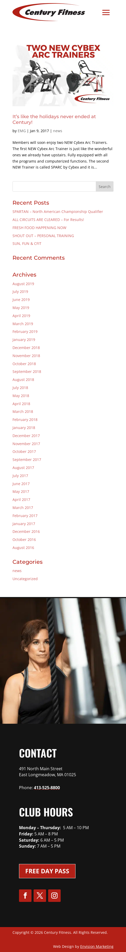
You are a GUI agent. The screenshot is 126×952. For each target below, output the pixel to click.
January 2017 (23, 523)
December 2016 (26, 531)
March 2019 (22, 323)
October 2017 (24, 451)
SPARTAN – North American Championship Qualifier (57, 211)
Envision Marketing (97, 946)
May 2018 (20, 395)
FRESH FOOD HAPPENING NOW (39, 227)
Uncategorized (25, 578)
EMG (22, 130)
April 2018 (21, 403)
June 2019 (21, 299)
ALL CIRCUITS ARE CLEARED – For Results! (48, 219)
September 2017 (26, 459)
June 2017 (21, 483)
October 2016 (24, 539)
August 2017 (23, 467)
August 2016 (23, 547)
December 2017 (26, 435)
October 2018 (24, 363)
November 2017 (26, 443)
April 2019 (21, 315)
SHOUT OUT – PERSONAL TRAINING (43, 235)
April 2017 (21, 499)
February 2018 (24, 419)
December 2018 (26, 347)
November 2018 (26, 355)
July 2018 (20, 387)
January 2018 (23, 427)
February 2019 (24, 331)
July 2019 (20, 291)
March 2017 (22, 507)
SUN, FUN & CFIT (26, 243)
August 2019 (23, 283)
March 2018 (22, 411)
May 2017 (20, 491)
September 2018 (26, 371)
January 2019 (23, 339)
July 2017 (20, 475)
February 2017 (24, 515)
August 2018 (23, 379)
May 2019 (20, 307)
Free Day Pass (47, 871)
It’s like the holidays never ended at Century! (54, 119)
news (57, 130)
